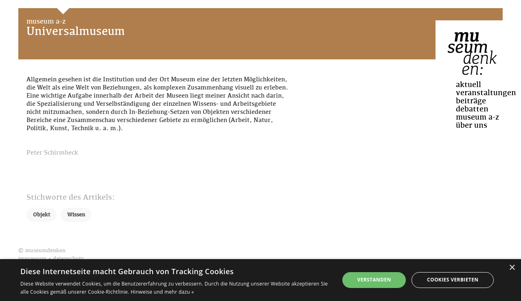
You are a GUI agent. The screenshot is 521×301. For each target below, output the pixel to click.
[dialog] (260, 280)
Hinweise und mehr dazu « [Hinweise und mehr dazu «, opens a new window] (162, 291)
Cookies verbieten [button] (453, 279)
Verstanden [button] (374, 279)
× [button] (512, 268)
